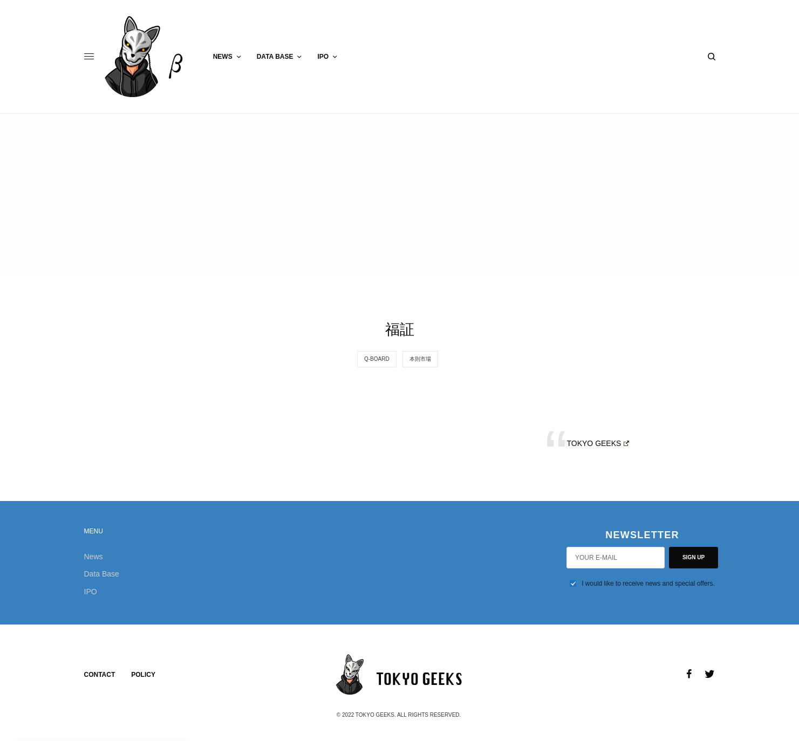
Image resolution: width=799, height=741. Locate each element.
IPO (90, 591)
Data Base (101, 574)
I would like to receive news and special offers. (648, 583)
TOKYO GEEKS (598, 443)
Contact (99, 674)
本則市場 (420, 359)
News (93, 556)
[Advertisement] (399, 194)
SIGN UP (693, 557)
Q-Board (377, 359)
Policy (143, 674)
